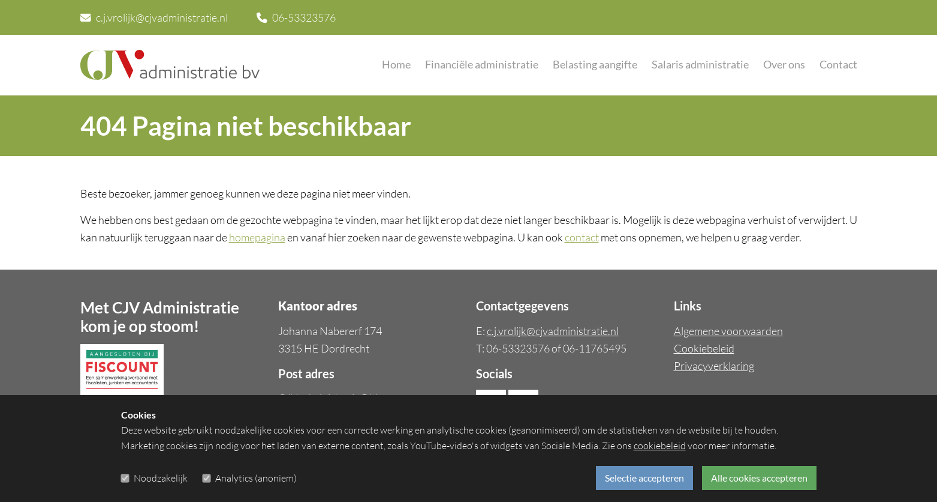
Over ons (784, 64)
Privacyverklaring (714, 365)
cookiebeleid (660, 446)
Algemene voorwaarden (728, 330)
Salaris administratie (700, 64)
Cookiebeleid (704, 348)
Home (396, 64)
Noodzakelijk (161, 478)
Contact (838, 64)
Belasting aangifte (595, 64)
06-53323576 (296, 17)
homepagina (257, 237)
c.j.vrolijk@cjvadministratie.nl (154, 17)
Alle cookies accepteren (759, 477)
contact (582, 237)
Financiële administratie (481, 64)
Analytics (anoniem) (256, 478)
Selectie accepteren (644, 477)
